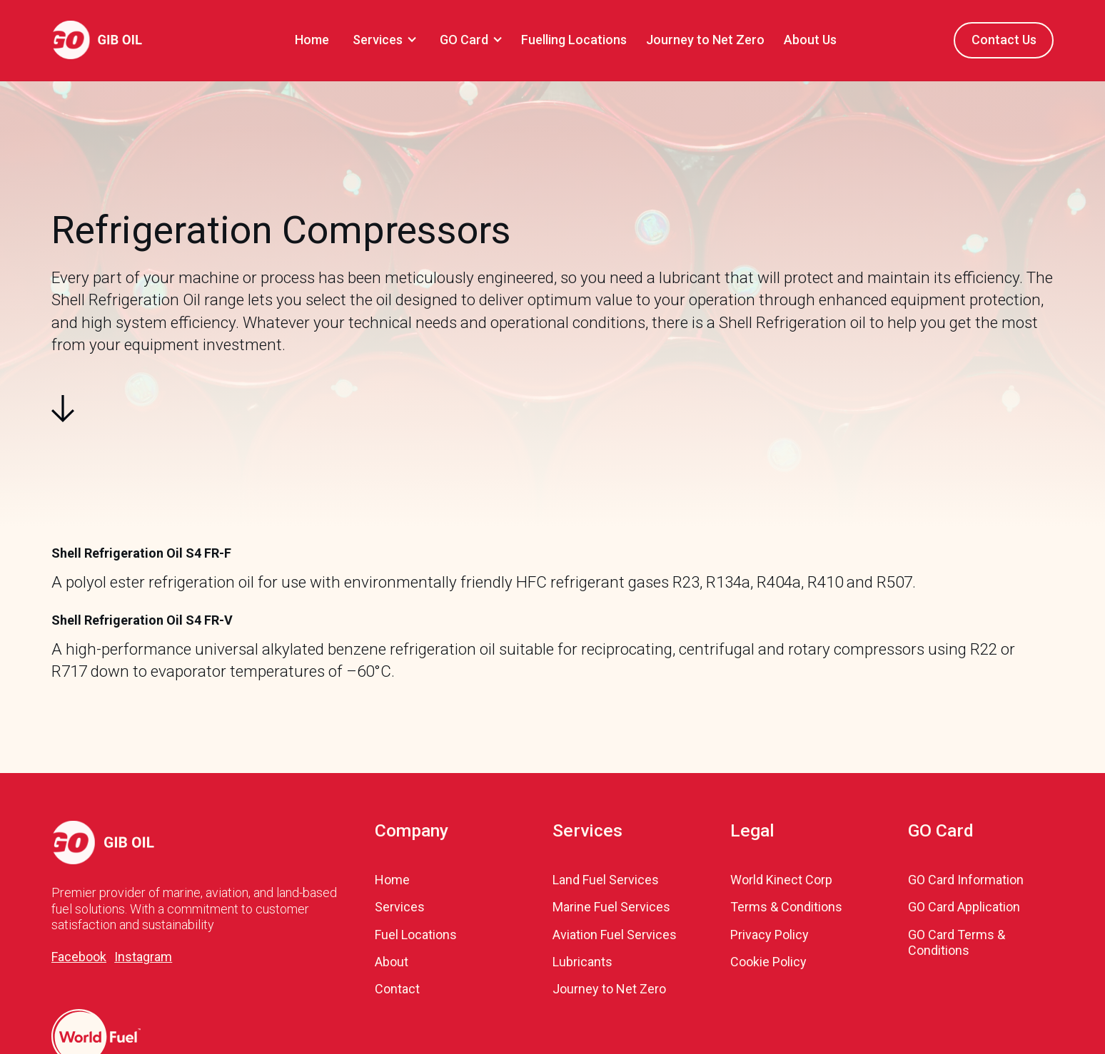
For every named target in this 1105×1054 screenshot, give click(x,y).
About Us (810, 39)
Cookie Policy (768, 961)
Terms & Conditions (786, 906)
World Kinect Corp (781, 879)
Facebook (78, 956)
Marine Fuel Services (611, 906)
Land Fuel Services (605, 879)
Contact (397, 988)
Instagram (143, 956)
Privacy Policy (769, 934)
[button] (382, 40)
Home (312, 39)
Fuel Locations (416, 934)
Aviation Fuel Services (614, 934)
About (391, 961)
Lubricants (582, 961)
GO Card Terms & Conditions (956, 942)
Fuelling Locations (574, 39)
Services (400, 906)
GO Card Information (966, 879)
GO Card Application (964, 906)
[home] (96, 40)
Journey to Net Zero (705, 39)
